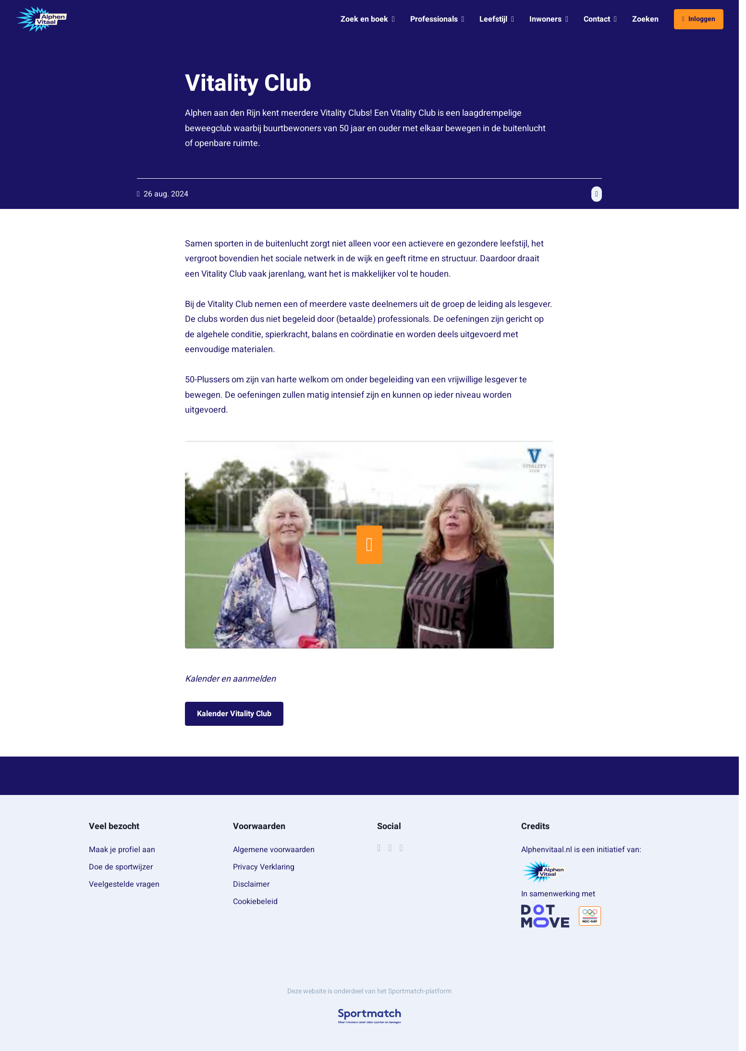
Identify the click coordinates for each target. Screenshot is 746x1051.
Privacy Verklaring (263, 867)
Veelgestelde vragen (124, 884)
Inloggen (698, 19)
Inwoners (548, 19)
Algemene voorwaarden (274, 849)
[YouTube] (401, 848)
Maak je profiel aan (122, 849)
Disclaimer (251, 884)
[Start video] (369, 544)
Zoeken (645, 19)
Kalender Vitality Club (234, 714)
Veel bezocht (114, 826)
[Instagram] (389, 848)
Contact (600, 19)
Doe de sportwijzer (121, 867)
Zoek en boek (368, 19)
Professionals (437, 19)
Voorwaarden (259, 826)
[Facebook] (378, 848)
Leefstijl (496, 19)
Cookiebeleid (255, 901)
